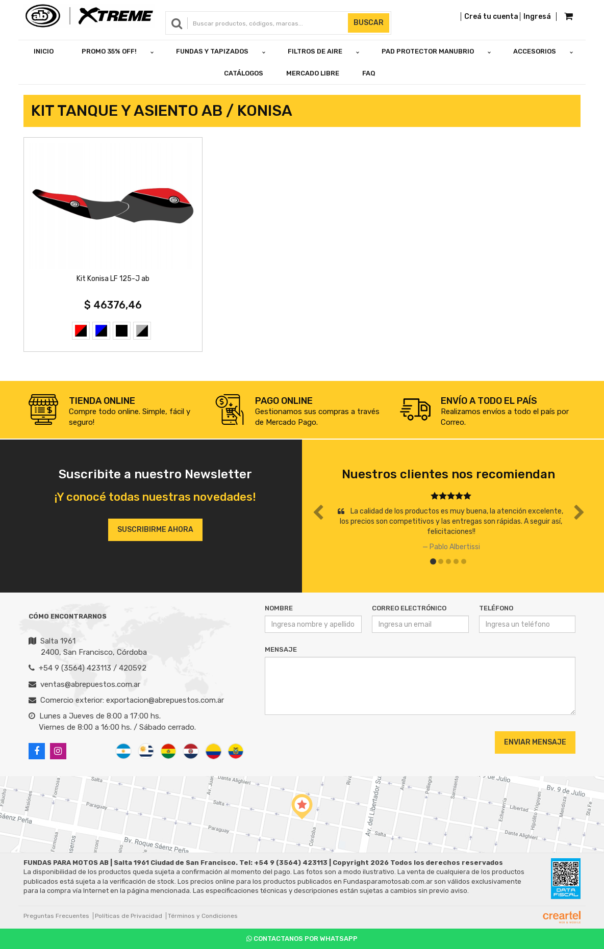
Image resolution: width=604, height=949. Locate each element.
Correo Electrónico (409, 608)
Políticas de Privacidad (128, 915)
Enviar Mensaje (535, 742)
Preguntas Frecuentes (56, 915)
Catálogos (243, 73)
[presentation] (327, 742)
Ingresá (537, 16)
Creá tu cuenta (491, 16)
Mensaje (281, 649)
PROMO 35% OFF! (109, 51)
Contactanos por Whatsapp (302, 938)
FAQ (368, 73)
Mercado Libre (312, 73)
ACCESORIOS (534, 51)
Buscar (369, 22)
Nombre (279, 608)
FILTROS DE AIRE (315, 51)
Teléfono (496, 608)
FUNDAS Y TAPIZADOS (212, 51)
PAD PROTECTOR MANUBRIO (428, 51)
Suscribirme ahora (155, 529)
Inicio (44, 51)
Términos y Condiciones (203, 915)
